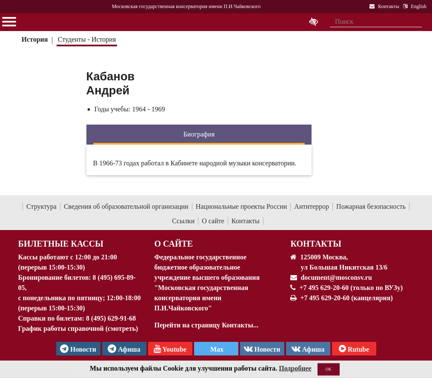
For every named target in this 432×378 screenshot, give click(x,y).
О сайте (213, 221)
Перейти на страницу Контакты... (206, 325)
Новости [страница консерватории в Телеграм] (78, 348)
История (34, 39)
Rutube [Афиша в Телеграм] (354, 348)
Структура (41, 206)
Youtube (170, 348)
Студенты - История (87, 39)
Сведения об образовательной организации (126, 206)
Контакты (246, 221)
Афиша (308, 348)
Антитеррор (311, 206)
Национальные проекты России (241, 206)
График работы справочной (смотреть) (78, 328)
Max (216, 349)
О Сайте (173, 243)
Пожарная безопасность (371, 206)
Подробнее (295, 372)
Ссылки (183, 221)
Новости (262, 348)
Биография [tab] (199, 134)
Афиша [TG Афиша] (124, 348)
